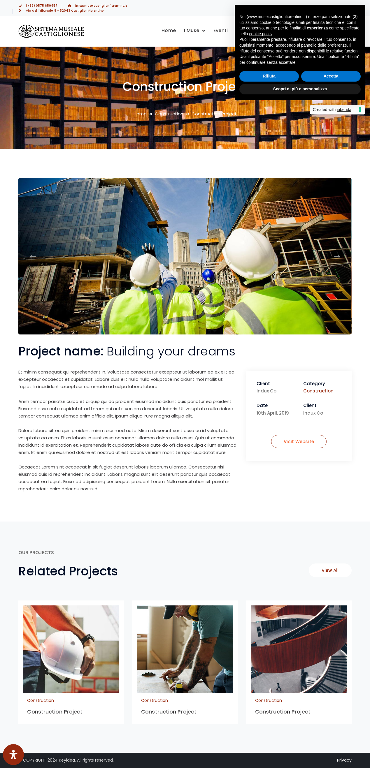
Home (140, 114)
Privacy (344, 760)
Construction (169, 114)
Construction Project (55, 711)
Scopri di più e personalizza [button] (300, 89)
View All (330, 570)
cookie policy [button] (260, 33)
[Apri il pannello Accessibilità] (13, 754)
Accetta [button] (331, 76)
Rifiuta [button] (269, 76)
